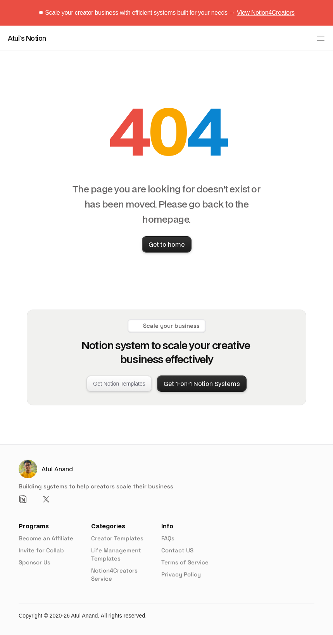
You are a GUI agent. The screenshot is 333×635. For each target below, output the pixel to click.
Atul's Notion (27, 38)
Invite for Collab (41, 550)
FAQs (167, 538)
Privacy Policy (181, 574)
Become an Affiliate (46, 538)
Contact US (177, 550)
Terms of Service (185, 562)
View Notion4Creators (266, 12)
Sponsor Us (34, 562)
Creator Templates (117, 538)
